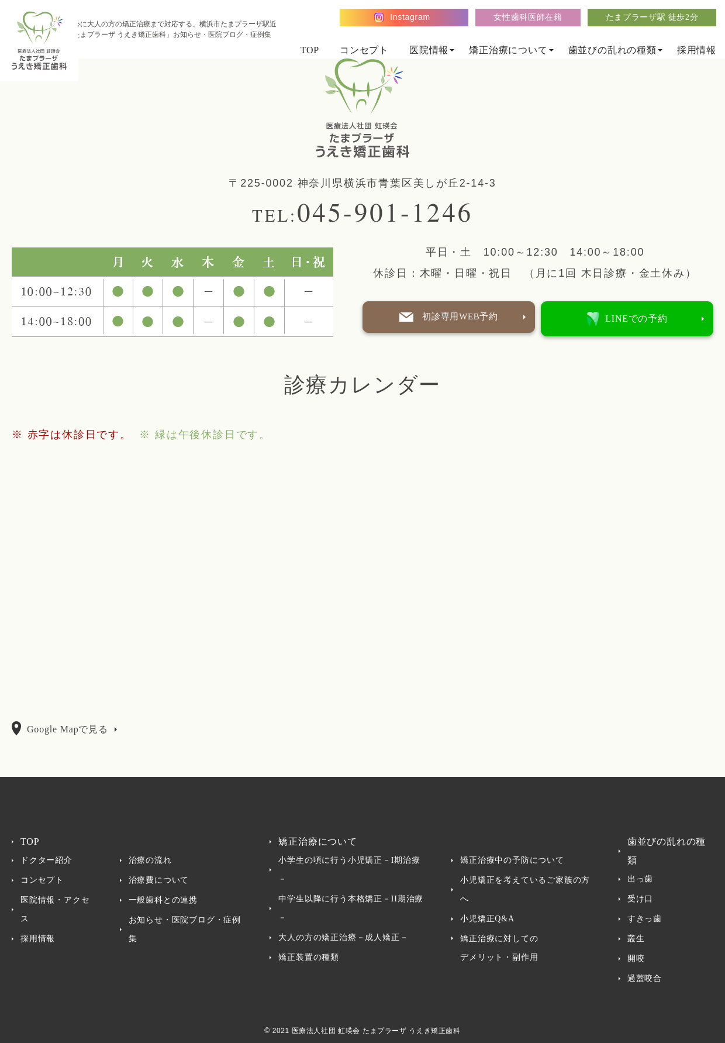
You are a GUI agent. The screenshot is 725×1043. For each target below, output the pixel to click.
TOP (310, 50)
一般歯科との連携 (163, 900)
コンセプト (364, 50)
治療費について (159, 880)
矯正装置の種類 (308, 957)
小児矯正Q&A (487, 918)
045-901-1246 (362, 211)
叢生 (636, 938)
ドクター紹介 (46, 860)
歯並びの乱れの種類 (612, 50)
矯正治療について (508, 50)
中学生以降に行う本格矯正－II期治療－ (350, 908)
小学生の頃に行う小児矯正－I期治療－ (349, 869)
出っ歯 (640, 879)
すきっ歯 (644, 918)
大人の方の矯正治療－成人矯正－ (343, 937)
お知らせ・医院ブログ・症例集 (185, 929)
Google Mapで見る (60, 729)
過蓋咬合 (644, 978)
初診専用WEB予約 (449, 318)
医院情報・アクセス (54, 909)
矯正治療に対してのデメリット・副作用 (499, 948)
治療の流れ (150, 860)
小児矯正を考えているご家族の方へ (525, 889)
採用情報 (696, 50)
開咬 (636, 958)
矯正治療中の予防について (512, 860)
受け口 (640, 898)
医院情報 (428, 50)
